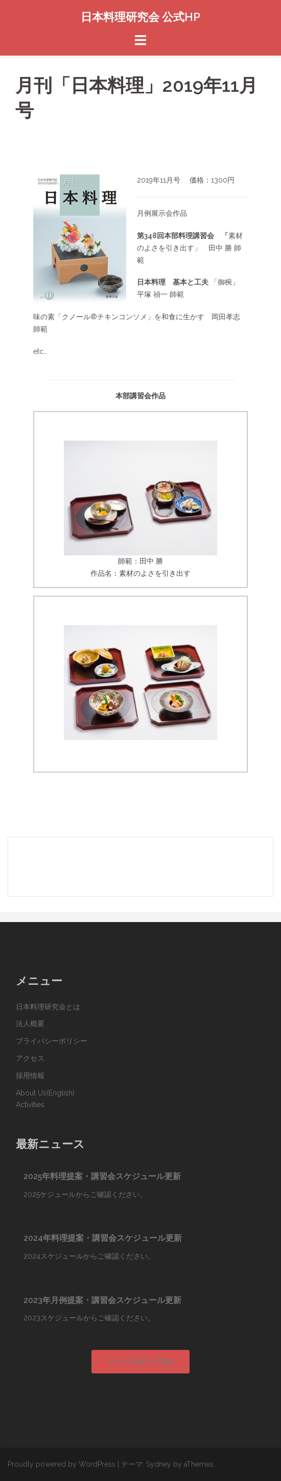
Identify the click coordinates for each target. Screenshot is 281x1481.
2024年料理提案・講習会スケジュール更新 (103, 1238)
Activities (30, 1105)
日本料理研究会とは (48, 1007)
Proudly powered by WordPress (61, 1464)
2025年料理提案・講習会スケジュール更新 (102, 1176)
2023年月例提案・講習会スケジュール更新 (102, 1300)
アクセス (30, 1058)
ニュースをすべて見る (140, 1361)
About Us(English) (45, 1093)
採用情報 (30, 1075)
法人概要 (30, 1023)
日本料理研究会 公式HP (140, 16)
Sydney (158, 1464)
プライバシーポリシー (51, 1041)
